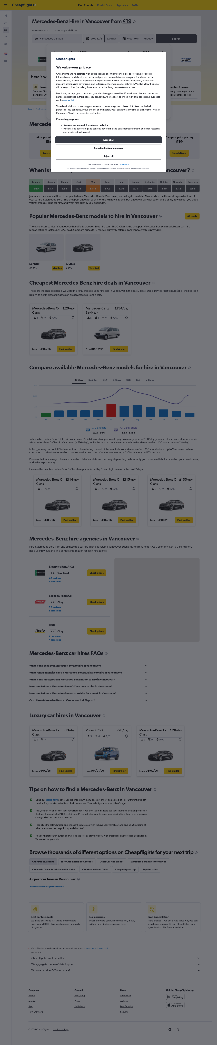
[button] (108, 139)
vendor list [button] (68, 100)
